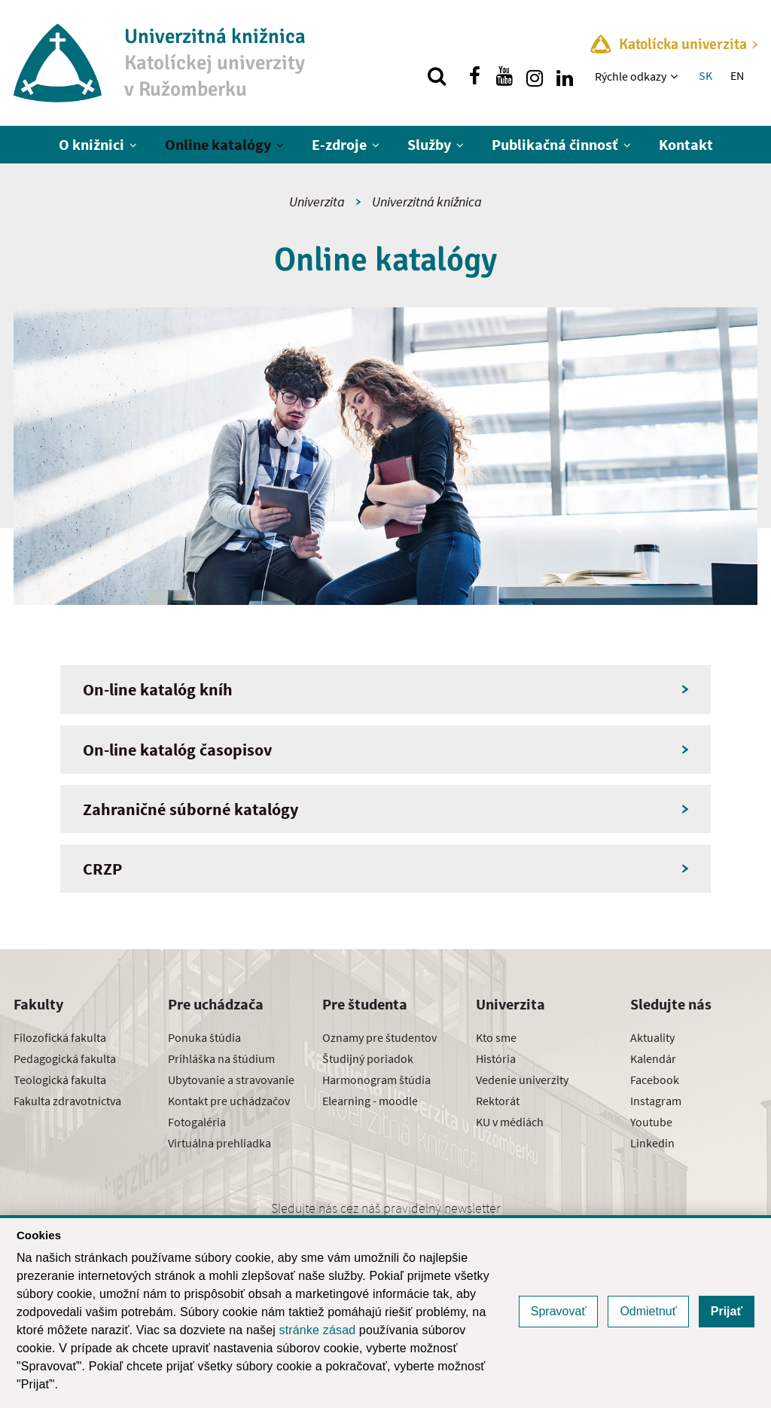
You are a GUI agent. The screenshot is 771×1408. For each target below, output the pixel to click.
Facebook (654, 1079)
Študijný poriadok (367, 1058)
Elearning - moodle (370, 1100)
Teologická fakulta (60, 1079)
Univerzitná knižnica (427, 201)
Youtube (651, 1121)
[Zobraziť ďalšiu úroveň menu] (675, 76)
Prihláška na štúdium (221, 1058)
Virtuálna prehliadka (219, 1142)
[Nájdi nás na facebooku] (474, 76)
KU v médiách (510, 1121)
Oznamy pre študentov (379, 1037)
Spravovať (559, 1311)
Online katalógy (218, 144)
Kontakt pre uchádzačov (229, 1100)
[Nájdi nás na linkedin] (565, 76)
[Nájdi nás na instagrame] (535, 76)
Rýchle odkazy (630, 76)
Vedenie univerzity (522, 1079)
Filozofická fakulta (60, 1037)
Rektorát (498, 1100)
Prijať (726, 1311)
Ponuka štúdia (204, 1037)
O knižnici (91, 144)
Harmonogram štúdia (376, 1079)
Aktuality (652, 1037)
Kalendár (653, 1058)
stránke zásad (317, 1330)
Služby (429, 144)
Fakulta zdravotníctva (67, 1100)
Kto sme (496, 1037)
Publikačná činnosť (555, 144)
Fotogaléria (197, 1121)
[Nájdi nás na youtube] (504, 76)
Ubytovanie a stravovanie (231, 1079)
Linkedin (652, 1142)
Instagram (655, 1100)
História (496, 1058)
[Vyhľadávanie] (437, 76)
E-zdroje (339, 144)
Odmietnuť (648, 1311)
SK (705, 75)
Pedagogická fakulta (65, 1058)
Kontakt (686, 144)
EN (737, 75)
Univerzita (317, 201)
